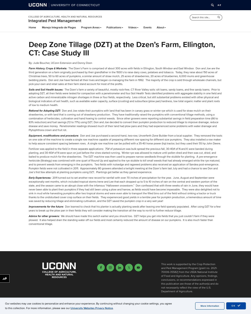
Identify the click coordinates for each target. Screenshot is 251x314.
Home (32, 27)
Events (148, 27)
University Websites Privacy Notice (91, 308)
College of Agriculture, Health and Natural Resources (65, 16)
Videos (133, 27)
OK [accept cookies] (236, 305)
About (161, 27)
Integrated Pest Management (54, 20)
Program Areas (91, 27)
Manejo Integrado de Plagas (59, 27)
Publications (114, 27)
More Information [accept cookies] (210, 305)
